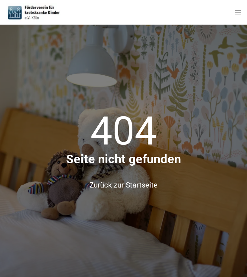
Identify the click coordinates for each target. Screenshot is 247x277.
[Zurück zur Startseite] (33, 12)
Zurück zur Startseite (123, 185)
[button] (238, 12)
